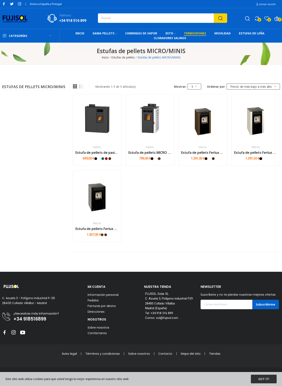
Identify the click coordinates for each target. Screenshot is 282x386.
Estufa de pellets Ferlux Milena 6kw (255, 152)
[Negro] (95, 158)
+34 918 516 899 (72, 20)
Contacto (165, 353)
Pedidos (93, 300)
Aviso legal (69, 353)
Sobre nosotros (98, 328)
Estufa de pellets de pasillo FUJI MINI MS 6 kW (96, 152)
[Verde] (102, 158)
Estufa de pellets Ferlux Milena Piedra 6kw (96, 228)
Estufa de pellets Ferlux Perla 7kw (202, 152)
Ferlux (203, 147)
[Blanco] (99, 158)
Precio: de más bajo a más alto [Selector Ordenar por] (253, 87)
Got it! (263, 379)
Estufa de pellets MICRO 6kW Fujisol (149, 152)
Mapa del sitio (191, 353)
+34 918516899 (29, 319)
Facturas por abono (102, 306)
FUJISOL (97, 147)
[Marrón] (109, 158)
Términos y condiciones (102, 353)
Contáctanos (97, 333)
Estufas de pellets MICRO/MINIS (33, 87)
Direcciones (96, 312)
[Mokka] (159, 158)
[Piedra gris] (102, 234)
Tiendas (214, 353)
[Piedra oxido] (105, 234)
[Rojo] (106, 158)
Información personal (103, 295)
